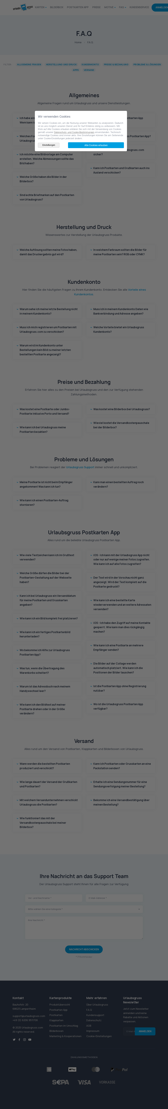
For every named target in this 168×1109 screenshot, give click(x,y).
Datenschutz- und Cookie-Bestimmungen (75, 132)
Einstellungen (48, 145)
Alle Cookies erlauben (96, 145)
